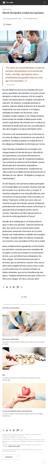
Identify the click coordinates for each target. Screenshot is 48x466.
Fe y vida (9, 2)
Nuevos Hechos (7, 9)
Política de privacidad (14, 446)
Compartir (7, 24)
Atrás (25, 297)
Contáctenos (9, 457)
